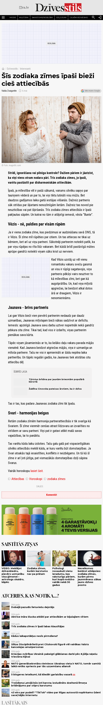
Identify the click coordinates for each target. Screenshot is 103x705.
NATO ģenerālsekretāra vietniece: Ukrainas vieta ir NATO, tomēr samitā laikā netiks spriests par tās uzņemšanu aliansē (56, 665)
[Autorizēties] (100, 17)
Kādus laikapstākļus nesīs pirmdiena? (34, 636)
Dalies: (40, 486)
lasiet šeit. (37, 471)
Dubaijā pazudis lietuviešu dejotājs (32, 607)
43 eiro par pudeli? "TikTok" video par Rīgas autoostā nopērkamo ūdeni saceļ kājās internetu (56, 694)
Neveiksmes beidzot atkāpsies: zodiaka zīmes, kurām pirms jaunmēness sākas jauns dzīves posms (89, 576)
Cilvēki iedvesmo (79, 17)
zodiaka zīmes (54, 479)
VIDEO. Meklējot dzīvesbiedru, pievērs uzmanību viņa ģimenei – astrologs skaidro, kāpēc (13, 575)
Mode (13, 17)
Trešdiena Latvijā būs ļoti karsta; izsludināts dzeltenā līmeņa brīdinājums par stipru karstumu (49, 684)
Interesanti (25, 68)
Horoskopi (34, 479)
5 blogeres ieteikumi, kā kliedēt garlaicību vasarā (41, 674)
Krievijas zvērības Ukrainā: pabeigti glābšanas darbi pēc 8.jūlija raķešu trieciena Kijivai (54, 655)
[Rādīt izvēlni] (3, 17)
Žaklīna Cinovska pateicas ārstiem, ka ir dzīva (55, 389)
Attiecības (16, 479)
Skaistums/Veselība (42, 17)
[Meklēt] (93, 17)
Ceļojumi (61, 17)
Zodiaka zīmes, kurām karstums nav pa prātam (37, 571)
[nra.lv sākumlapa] (24, 7)
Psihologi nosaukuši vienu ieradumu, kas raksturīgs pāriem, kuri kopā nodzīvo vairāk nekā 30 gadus (63, 576)
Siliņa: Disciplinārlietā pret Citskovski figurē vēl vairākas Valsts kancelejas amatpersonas (50, 646)
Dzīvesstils (12, 68)
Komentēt (51, 494)
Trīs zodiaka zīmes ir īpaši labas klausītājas (37, 626)
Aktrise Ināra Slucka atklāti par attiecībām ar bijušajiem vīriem (49, 616)
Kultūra (23, 17)
